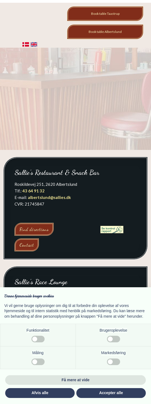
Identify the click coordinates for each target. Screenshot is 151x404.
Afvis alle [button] (39, 393)
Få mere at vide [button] (75, 380)
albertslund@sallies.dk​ (49, 197)
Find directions (34, 229)
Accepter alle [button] (111, 393)
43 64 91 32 (33, 190)
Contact (26, 244)
